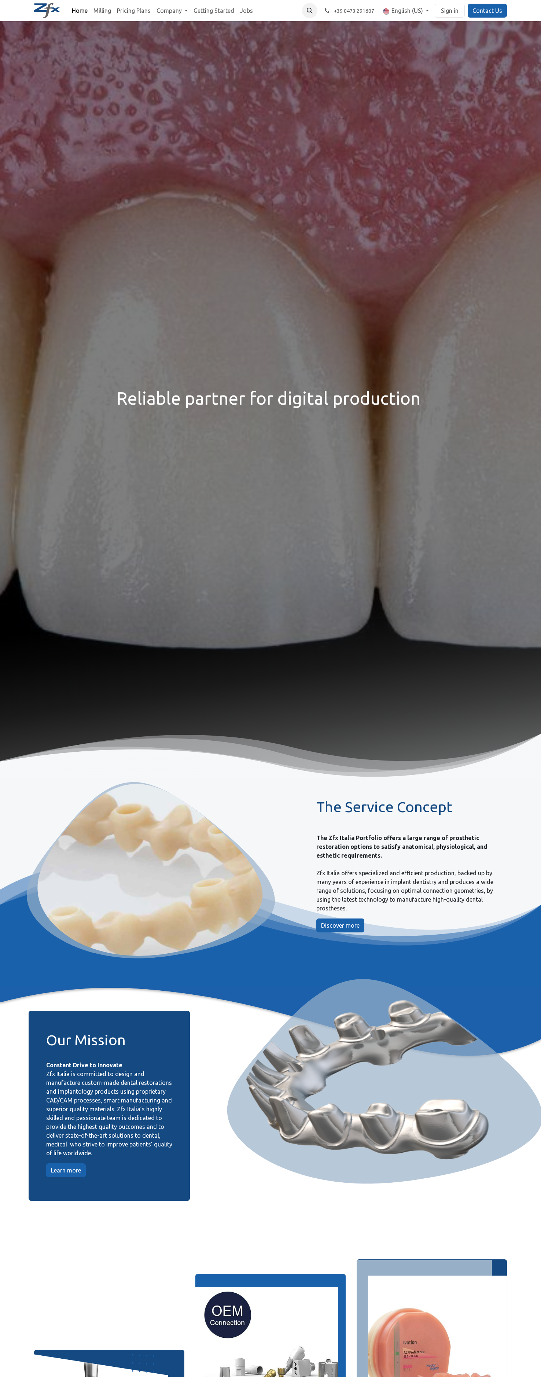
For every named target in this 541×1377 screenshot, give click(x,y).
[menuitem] (80, 10)
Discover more (340, 925)
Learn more (66, 1170)
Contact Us (487, 10)
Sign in (450, 10)
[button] (309, 10)
